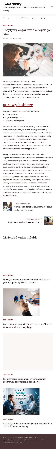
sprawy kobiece (18, 104)
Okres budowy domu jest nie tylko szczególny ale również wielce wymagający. (27, 325)
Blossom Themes (41, 440)
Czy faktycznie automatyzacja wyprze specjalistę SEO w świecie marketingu (27, 425)
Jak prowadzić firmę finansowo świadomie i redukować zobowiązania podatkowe (24, 380)
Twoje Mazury (12, 3)
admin (5, 38)
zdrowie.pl (8, 25)
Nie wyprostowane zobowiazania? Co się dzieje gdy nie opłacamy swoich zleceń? (26, 281)
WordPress (18, 443)
